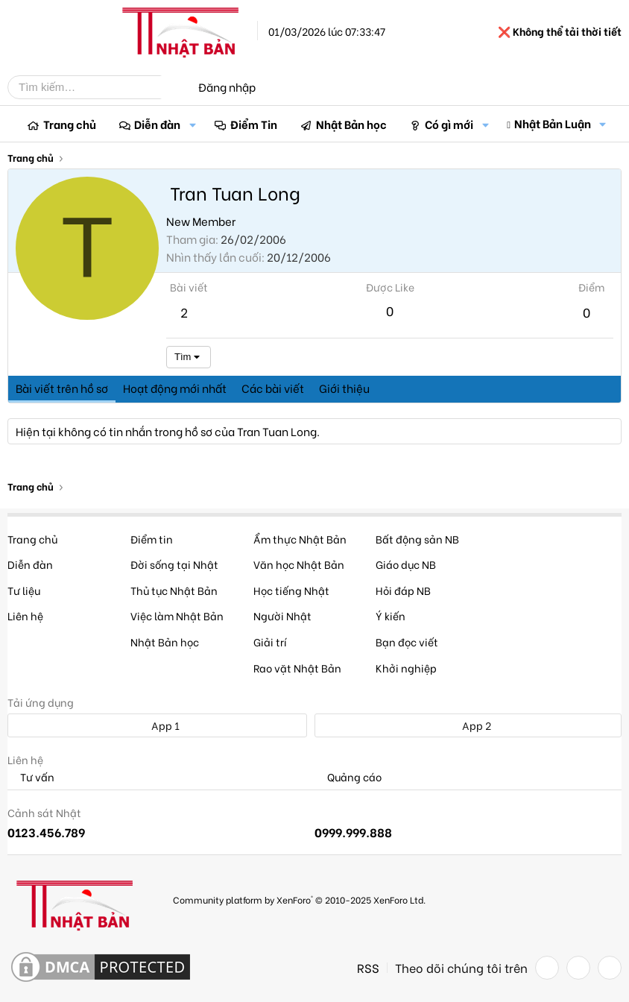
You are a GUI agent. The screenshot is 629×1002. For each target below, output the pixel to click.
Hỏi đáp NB (403, 590)
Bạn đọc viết (407, 641)
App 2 (468, 725)
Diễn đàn (157, 124)
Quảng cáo (348, 777)
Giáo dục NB (406, 564)
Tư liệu (23, 590)
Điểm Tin (253, 124)
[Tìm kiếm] (95, 87)
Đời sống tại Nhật (174, 564)
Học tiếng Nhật (291, 590)
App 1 (157, 725)
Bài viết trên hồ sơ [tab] (62, 387)
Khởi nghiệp (406, 667)
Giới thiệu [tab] (344, 387)
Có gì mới (449, 124)
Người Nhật (282, 615)
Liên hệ (25, 615)
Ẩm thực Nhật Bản (300, 538)
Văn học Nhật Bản (298, 564)
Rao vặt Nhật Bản (297, 667)
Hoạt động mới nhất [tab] (175, 387)
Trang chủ (69, 124)
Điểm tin (151, 538)
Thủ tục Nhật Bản (174, 590)
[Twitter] (578, 968)
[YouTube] (610, 968)
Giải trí (270, 641)
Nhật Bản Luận (552, 123)
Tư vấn (30, 777)
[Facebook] (547, 968)
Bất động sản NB (417, 538)
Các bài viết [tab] (272, 387)
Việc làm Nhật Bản (177, 615)
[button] (192, 124)
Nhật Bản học (351, 124)
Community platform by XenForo (299, 899)
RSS (368, 967)
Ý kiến (390, 615)
